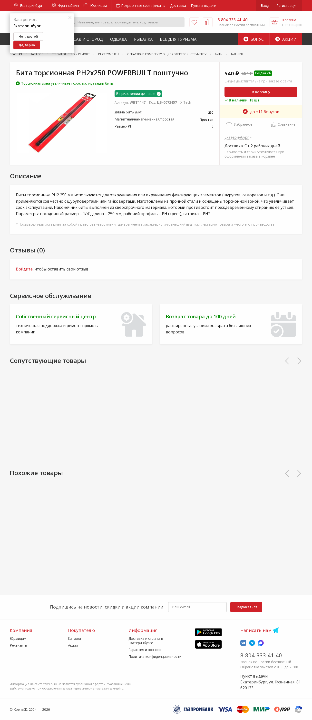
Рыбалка (143, 39)
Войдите (24, 269)
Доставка (178, 5)
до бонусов (261, 111)
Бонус (254, 39)
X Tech (185, 102)
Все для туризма (178, 39)
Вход (265, 5)
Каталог (75, 638)
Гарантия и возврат (145, 649)
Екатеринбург (28, 5)
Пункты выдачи (203, 5)
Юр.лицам (95, 5)
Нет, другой (28, 36)
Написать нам (256, 630)
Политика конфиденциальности (154, 656)
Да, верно (27, 45)
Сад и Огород (88, 39)
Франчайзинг (66, 5)
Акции (286, 39)
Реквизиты (19, 645)
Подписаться (246, 607)
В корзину (261, 91)
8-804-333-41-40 (261, 655)
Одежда (118, 39)
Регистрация (286, 5)
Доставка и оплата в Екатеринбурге (145, 640)
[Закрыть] (70, 17)
